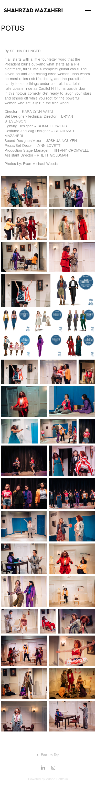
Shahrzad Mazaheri (33, 10)
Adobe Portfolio (57, 779)
